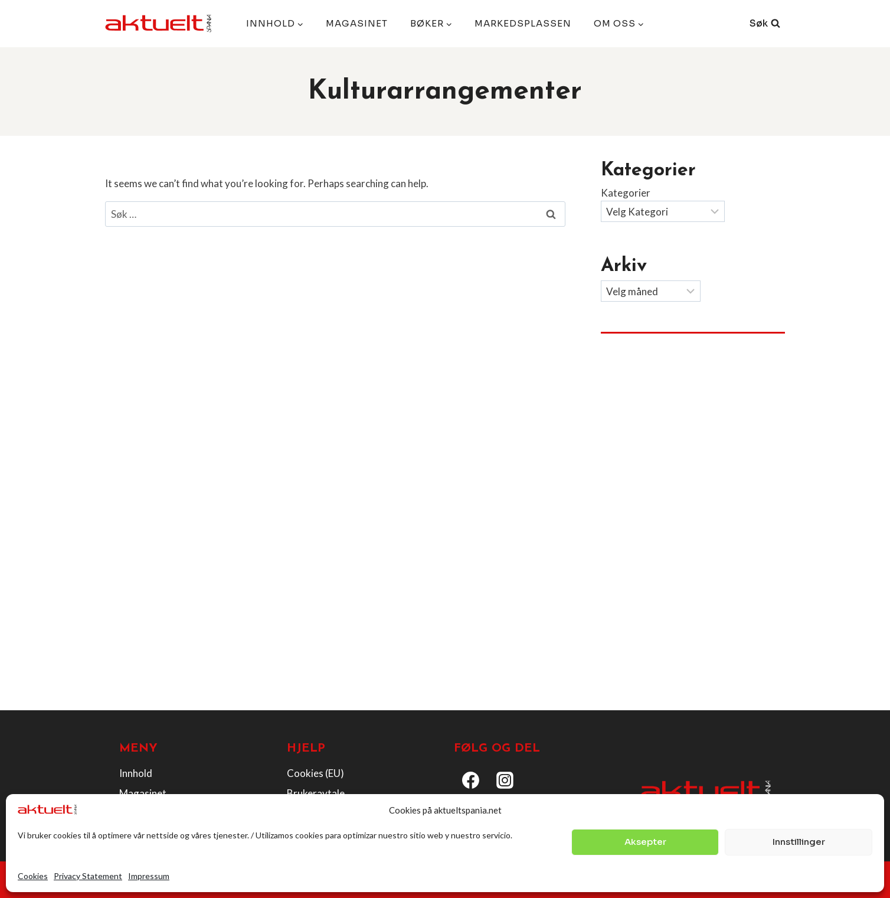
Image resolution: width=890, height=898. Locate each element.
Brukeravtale (316, 793)
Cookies (33, 876)
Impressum (148, 876)
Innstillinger (799, 841)
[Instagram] (505, 780)
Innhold (135, 773)
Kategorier (625, 193)
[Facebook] (471, 780)
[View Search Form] (765, 23)
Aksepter (645, 841)
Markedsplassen (523, 23)
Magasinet (357, 23)
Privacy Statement (88, 876)
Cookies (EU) (315, 773)
